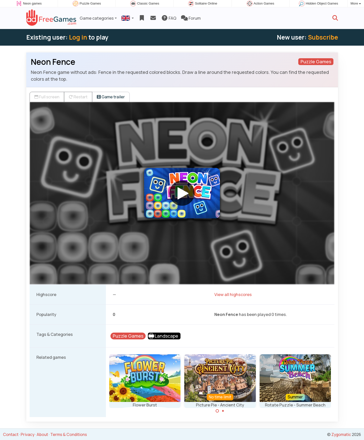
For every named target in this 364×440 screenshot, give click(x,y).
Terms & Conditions (68, 434)
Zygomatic (341, 434)
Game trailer (111, 97)
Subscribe (323, 37)
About (42, 434)
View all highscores (233, 294)
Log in (78, 37)
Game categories (97, 18)
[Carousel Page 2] (223, 411)
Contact (10, 434)
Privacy (27, 434)
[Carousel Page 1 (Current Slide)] (217, 411)
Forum (191, 18)
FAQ (168, 18)
